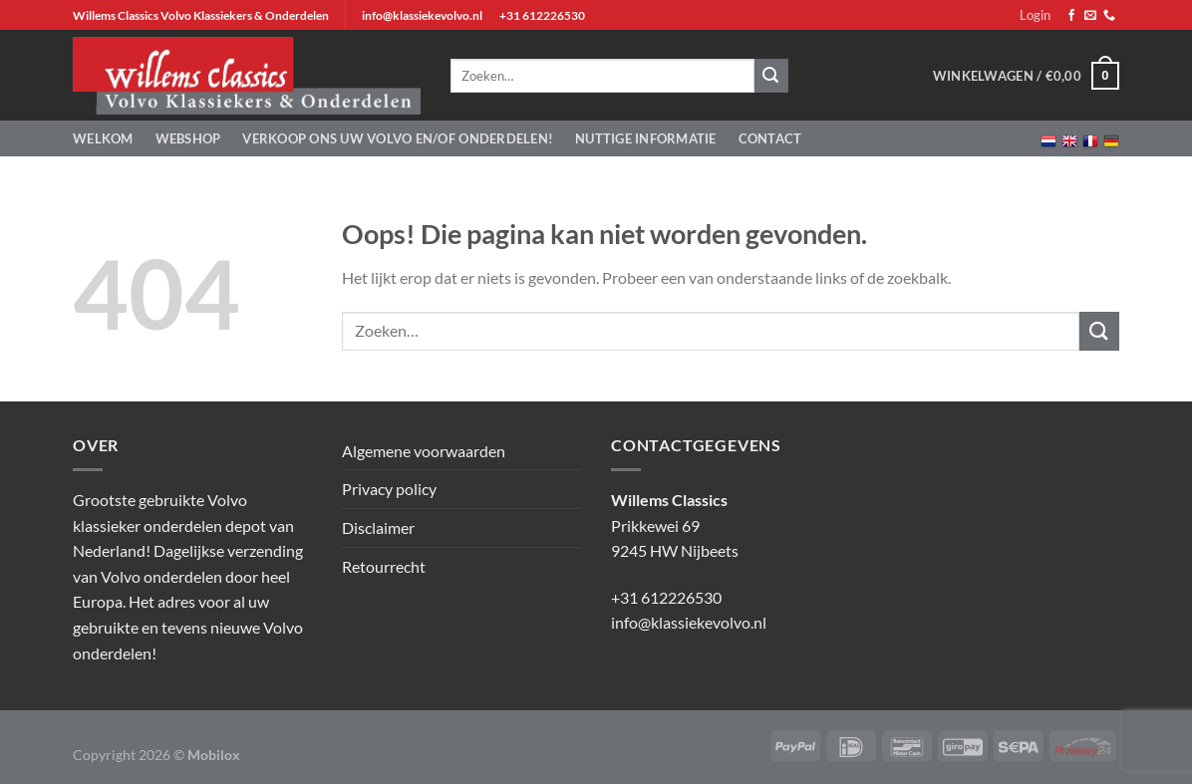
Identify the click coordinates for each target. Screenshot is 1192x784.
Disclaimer (378, 527)
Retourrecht (384, 566)
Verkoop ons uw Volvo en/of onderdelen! (397, 138)
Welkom (103, 138)
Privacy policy (389, 488)
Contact (770, 138)
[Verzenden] (1099, 331)
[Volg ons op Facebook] (1071, 16)
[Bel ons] (1109, 16)
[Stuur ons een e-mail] (1090, 16)
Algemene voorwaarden (423, 450)
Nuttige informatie (646, 138)
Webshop (188, 138)
